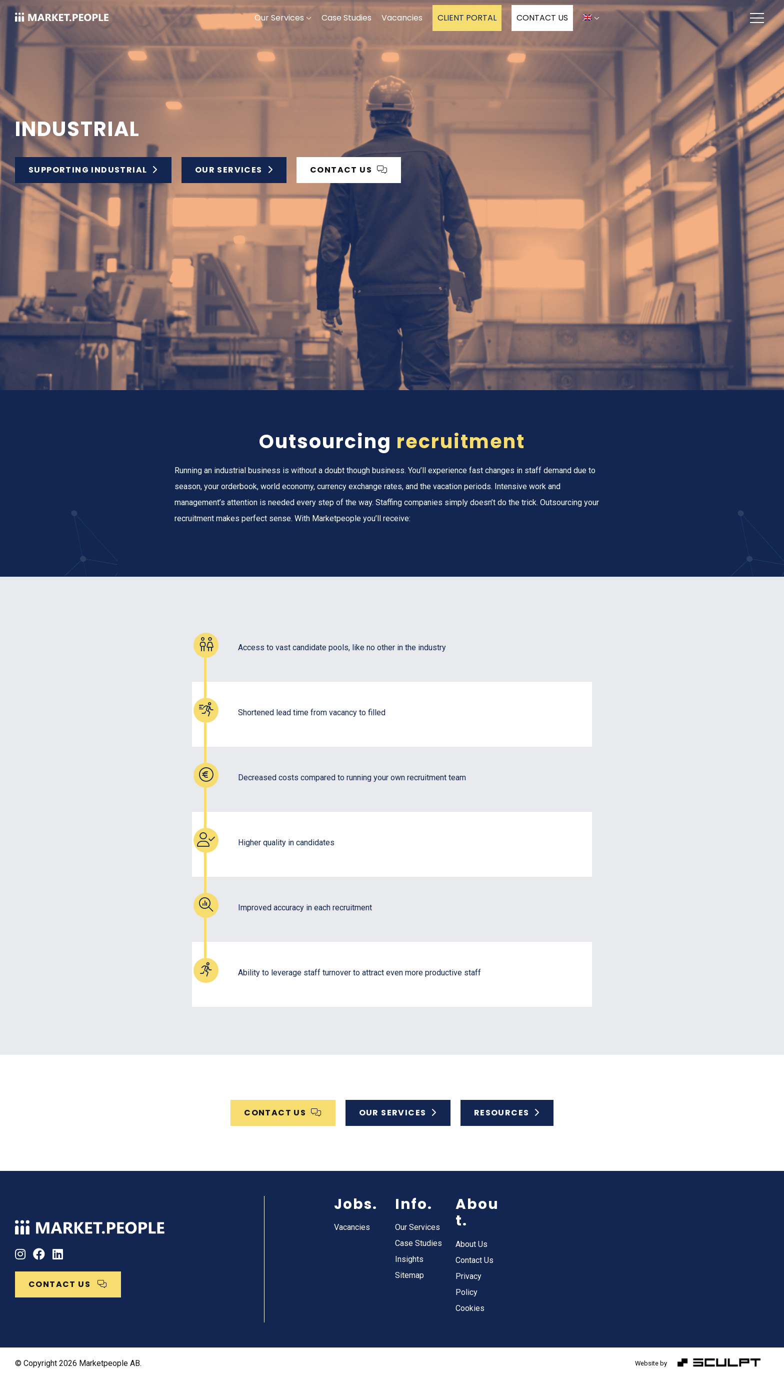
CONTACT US (542, 18)
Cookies (470, 1308)
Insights (409, 1259)
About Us (472, 1244)
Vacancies (402, 18)
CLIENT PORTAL (467, 18)
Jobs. (356, 1204)
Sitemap (409, 1275)
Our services (234, 170)
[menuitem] (591, 18)
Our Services (279, 18)
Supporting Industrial (93, 170)
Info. (413, 1204)
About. (477, 1212)
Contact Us (475, 1260)
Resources (507, 1112)
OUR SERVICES (398, 1112)
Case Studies (347, 18)
